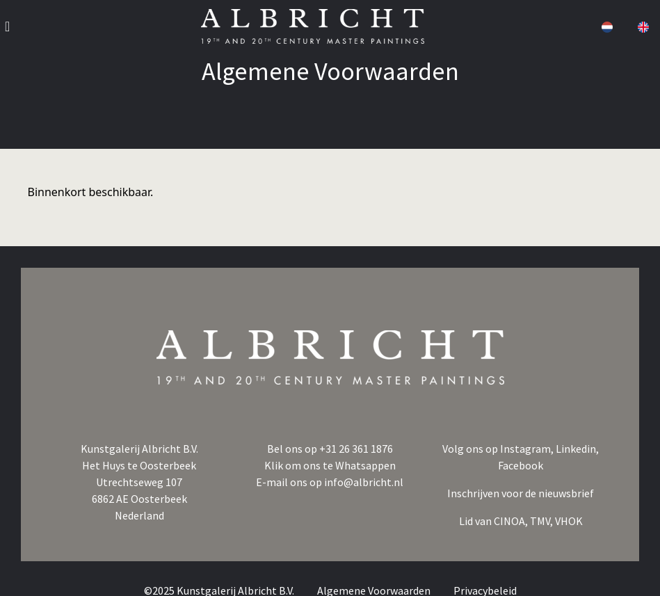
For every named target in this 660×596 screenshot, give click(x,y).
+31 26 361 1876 (356, 449)
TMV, (542, 521)
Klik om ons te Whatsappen (330, 465)
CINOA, (512, 521)
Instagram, (528, 449)
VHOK (569, 521)
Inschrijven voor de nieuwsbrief (520, 493)
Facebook (520, 465)
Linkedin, (577, 449)
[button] (606, 26)
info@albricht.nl (363, 482)
